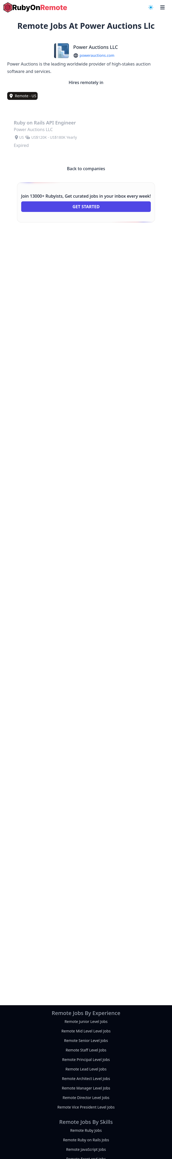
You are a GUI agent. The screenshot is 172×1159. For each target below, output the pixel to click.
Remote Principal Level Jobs (86, 1059)
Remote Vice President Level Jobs (86, 1107)
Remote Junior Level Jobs (85, 1021)
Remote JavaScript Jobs (86, 1149)
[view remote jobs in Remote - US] (22, 96)
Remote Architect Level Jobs (86, 1078)
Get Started (85, 207)
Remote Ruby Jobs (86, 1130)
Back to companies (86, 168)
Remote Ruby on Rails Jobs (86, 1139)
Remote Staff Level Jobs (86, 1050)
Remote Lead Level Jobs (86, 1069)
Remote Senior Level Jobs (86, 1040)
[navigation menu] (151, 7)
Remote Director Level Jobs (86, 1097)
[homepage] (35, 7)
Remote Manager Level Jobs (86, 1088)
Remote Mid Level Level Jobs (86, 1030)
